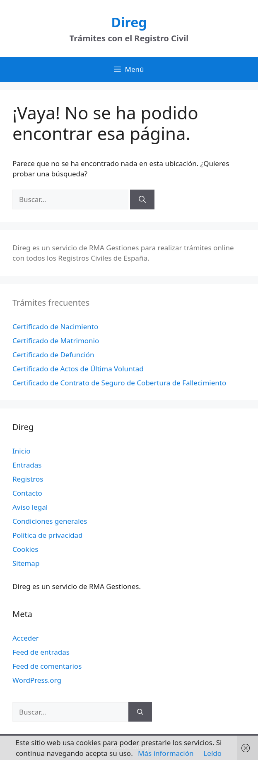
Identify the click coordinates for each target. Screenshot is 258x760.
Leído (212, 753)
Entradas (26, 465)
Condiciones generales (49, 521)
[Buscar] (142, 199)
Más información (165, 753)
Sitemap (25, 563)
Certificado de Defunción (53, 354)
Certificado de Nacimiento (55, 326)
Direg (129, 22)
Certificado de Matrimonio (55, 340)
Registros (27, 479)
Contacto (27, 493)
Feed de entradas (41, 652)
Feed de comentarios (47, 666)
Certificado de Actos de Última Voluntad (78, 368)
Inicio (21, 451)
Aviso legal (30, 507)
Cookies (25, 549)
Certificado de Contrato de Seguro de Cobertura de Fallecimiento (119, 382)
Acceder (25, 638)
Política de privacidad (47, 535)
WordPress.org (36, 680)
